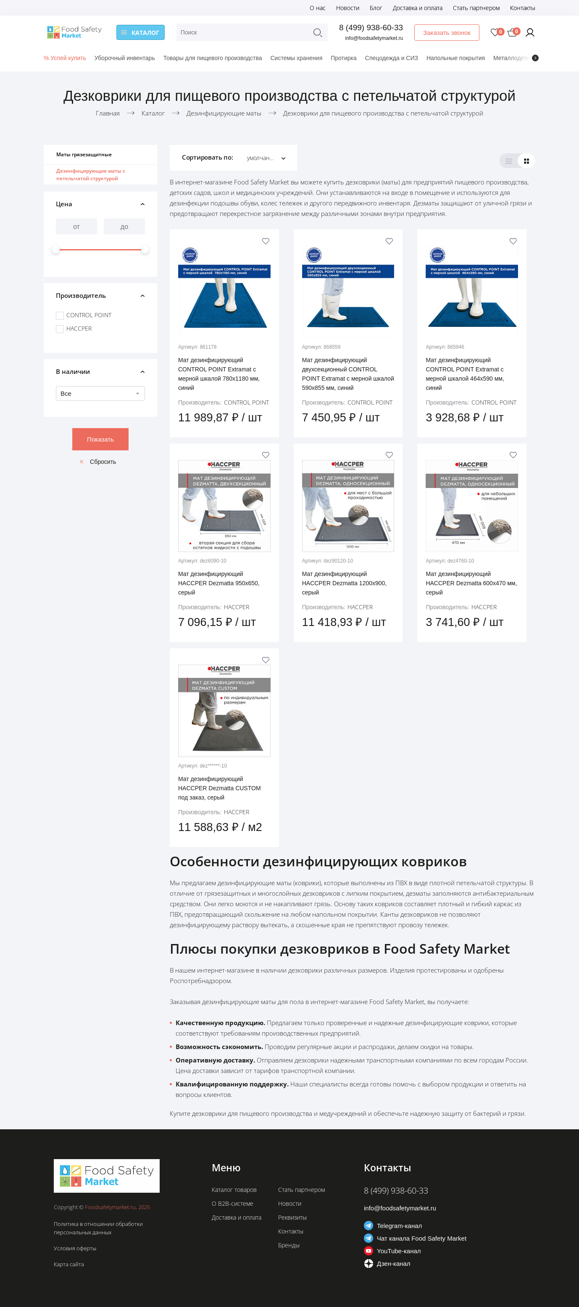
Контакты (522, 8)
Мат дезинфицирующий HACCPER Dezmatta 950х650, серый (219, 583)
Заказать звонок (447, 32)
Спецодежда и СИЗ (391, 58)
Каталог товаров (234, 1190)
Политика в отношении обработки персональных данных (98, 1228)
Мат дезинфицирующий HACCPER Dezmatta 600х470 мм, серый (471, 583)
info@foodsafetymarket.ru (374, 38)
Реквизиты (292, 1217)
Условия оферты (75, 1248)
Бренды (289, 1245)
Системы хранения (296, 58)
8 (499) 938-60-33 (371, 27)
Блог (376, 8)
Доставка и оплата (417, 8)
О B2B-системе (232, 1203)
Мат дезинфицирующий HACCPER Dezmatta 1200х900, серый (344, 583)
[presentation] (535, 58)
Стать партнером (476, 8)
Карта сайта (69, 1264)
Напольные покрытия (455, 58)
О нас (318, 8)
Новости (347, 8)
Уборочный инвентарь (125, 58)
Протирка (344, 58)
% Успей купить (65, 58)
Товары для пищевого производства (212, 58)
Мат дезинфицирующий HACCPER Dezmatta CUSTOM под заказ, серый (219, 788)
